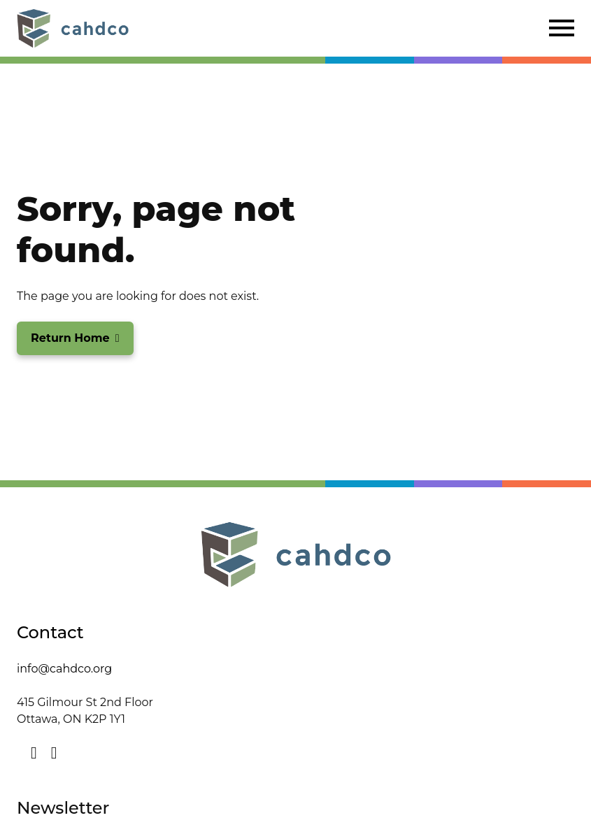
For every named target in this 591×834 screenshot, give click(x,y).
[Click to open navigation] (561, 28)
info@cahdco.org (64, 668)
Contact (50, 632)
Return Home (70, 338)
